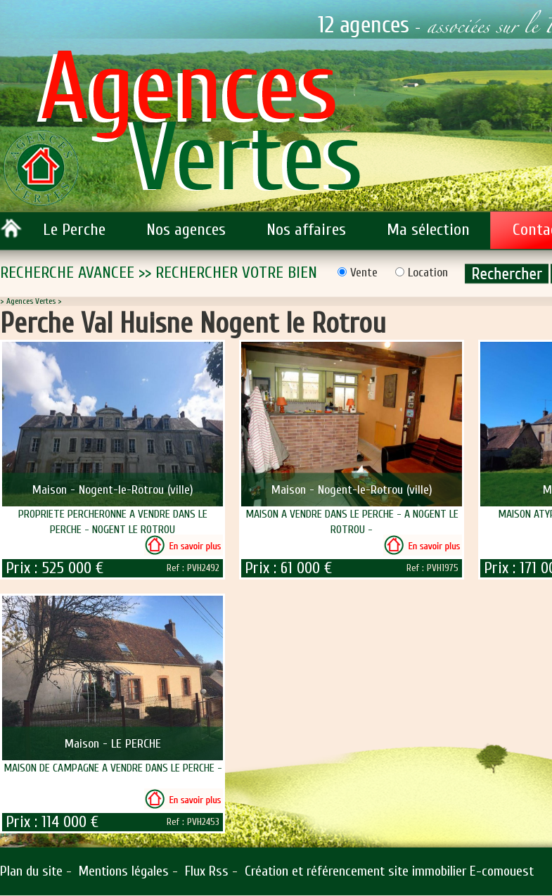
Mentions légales (124, 871)
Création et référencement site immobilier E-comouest (389, 871)
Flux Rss (207, 871)
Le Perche (74, 229)
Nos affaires (306, 229)
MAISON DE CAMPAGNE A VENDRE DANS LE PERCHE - (113, 768)
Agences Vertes (31, 301)
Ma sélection (428, 229)
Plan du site (31, 871)
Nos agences (186, 229)
